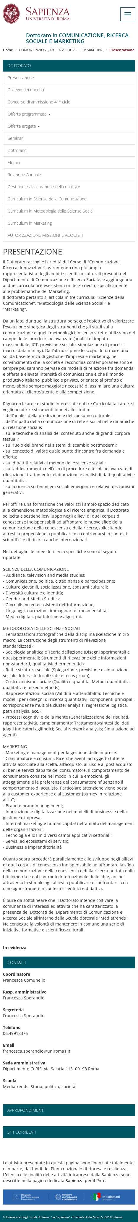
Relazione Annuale (24, 174)
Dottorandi (17, 150)
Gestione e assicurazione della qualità (44, 186)
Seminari (16, 138)
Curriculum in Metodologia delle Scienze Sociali (51, 211)
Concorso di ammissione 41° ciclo (39, 102)
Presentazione (21, 77)
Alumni (14, 162)
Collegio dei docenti (26, 90)
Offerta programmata (29, 114)
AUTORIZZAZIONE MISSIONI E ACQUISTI (45, 235)
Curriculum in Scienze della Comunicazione (47, 199)
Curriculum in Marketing (30, 223)
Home (8, 49)
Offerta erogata (24, 126)
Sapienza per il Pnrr (85, 1180)
